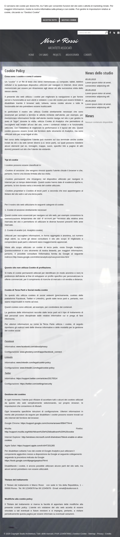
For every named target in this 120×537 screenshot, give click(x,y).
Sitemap (91, 534)
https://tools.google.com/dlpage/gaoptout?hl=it (26, 460)
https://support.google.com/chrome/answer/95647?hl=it (46, 423)
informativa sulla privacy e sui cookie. (57, 9)
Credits (108, 534)
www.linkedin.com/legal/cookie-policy (33, 362)
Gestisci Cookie (69, 20)
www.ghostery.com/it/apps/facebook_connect (41, 352)
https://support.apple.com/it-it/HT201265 (36, 445)
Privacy (100, 534)
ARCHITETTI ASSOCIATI (60, 48)
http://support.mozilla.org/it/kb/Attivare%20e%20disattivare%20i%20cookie (39, 432)
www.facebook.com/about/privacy (31, 346)
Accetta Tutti (50, 20)
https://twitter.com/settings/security (36, 384)
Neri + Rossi (60, 41)
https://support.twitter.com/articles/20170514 (36, 378)
